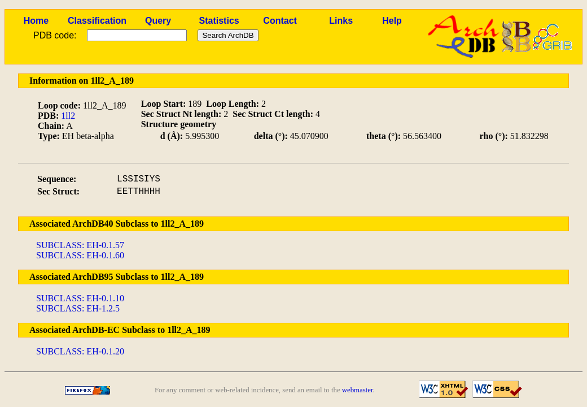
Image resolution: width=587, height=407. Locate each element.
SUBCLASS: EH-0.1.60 (80, 255)
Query (158, 20)
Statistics (219, 20)
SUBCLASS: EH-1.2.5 (78, 308)
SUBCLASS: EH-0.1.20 (80, 351)
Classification (97, 20)
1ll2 (68, 115)
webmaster (357, 390)
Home (36, 20)
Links (341, 20)
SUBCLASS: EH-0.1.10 (80, 298)
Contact (280, 20)
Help (392, 20)
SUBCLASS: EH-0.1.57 (80, 245)
